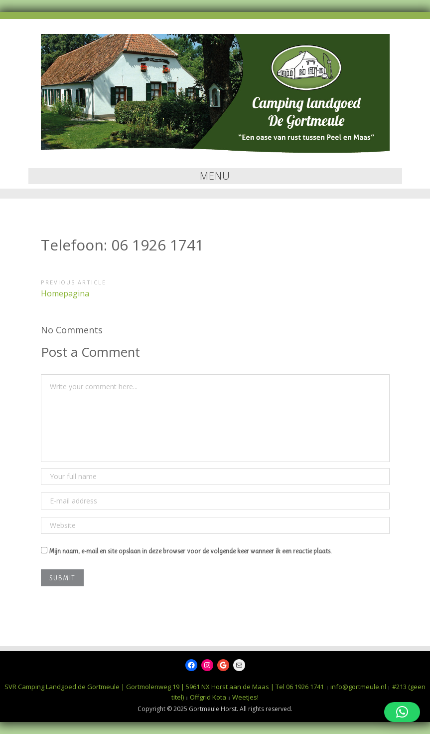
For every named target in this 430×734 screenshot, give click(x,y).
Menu (215, 176)
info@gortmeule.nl (358, 686)
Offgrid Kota (208, 697)
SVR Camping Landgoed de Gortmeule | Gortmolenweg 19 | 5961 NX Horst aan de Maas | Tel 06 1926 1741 (164, 686)
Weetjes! (245, 697)
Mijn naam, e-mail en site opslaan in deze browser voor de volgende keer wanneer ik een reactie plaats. (190, 551)
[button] (402, 712)
